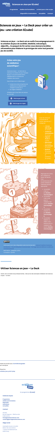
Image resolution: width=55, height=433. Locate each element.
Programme (6, 399)
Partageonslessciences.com (11, 417)
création (2, 371)
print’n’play (11, 371)
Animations (6, 404)
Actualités (6, 406)
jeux (6, 371)
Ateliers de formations (9, 401)
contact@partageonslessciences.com (14, 419)
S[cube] (32, 392)
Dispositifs (6, 402)
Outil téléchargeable (19, 363)
